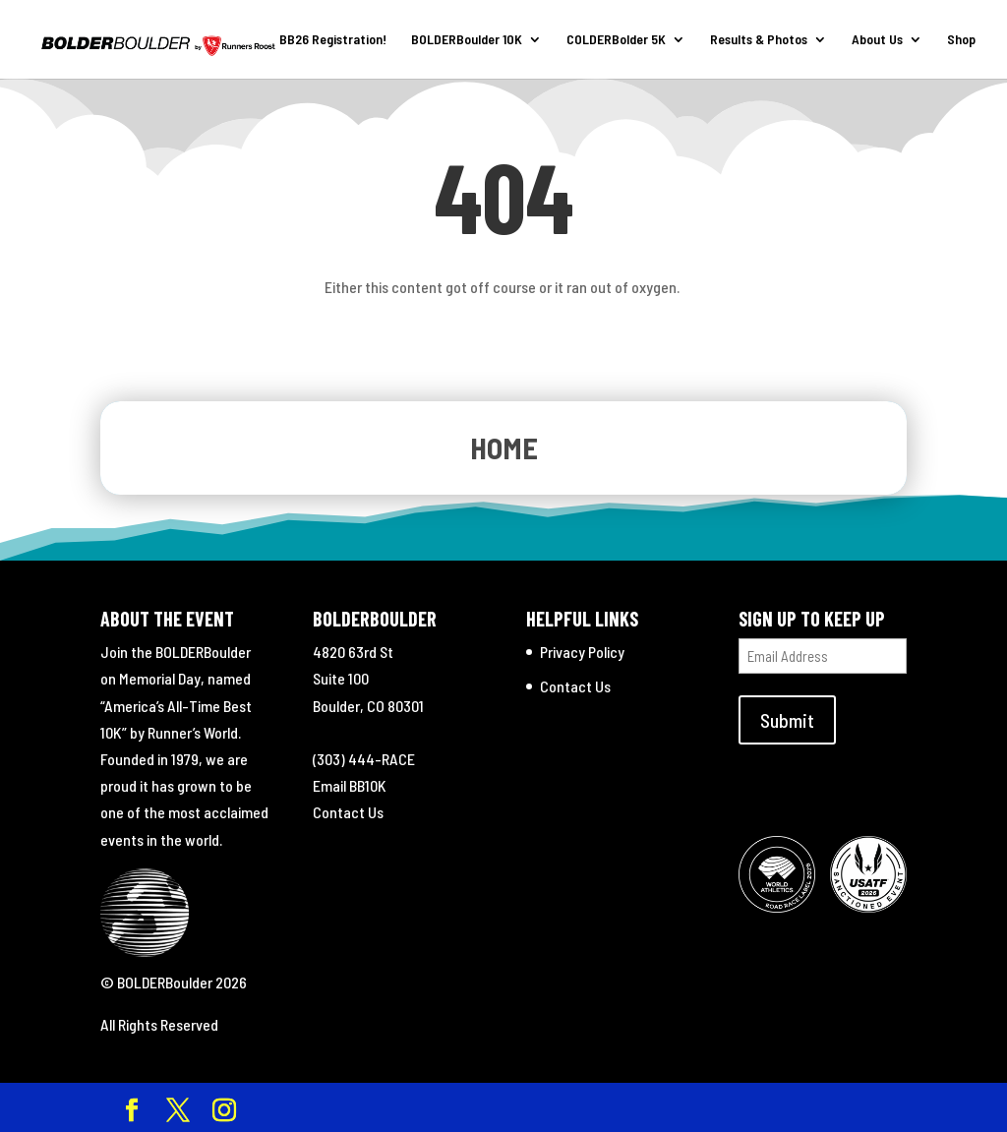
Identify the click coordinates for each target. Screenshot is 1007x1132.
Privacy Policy (582, 651)
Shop (961, 39)
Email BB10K (349, 785)
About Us (877, 39)
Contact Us (348, 812)
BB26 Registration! (332, 39)
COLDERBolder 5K (616, 39)
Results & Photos (758, 39)
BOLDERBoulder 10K (466, 39)
